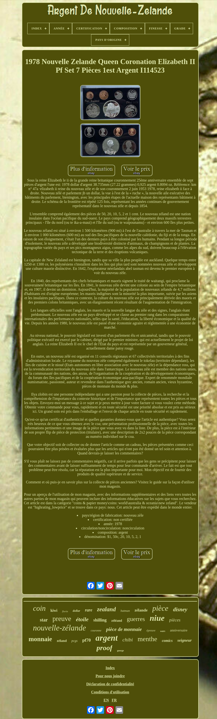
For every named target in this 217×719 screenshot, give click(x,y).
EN (106, 700)
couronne (96, 630)
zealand (106, 609)
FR (114, 700)
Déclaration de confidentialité (110, 684)
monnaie (40, 639)
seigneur (184, 640)
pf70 (86, 640)
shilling (100, 620)
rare (88, 610)
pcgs (74, 641)
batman (125, 610)
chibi (127, 640)
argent (107, 638)
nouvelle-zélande (59, 628)
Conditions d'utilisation (110, 692)
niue (157, 618)
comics (167, 641)
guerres (136, 619)
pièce (160, 608)
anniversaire (178, 630)
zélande (141, 610)
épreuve (151, 630)
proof (104, 648)
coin (39, 608)
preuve (61, 618)
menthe (147, 639)
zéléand (116, 620)
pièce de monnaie (124, 629)
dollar (76, 610)
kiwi (54, 610)
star (44, 619)
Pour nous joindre (110, 676)
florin (65, 611)
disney (180, 609)
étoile (82, 619)
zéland (62, 641)
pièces (174, 619)
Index (110, 668)
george (120, 650)
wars (162, 631)
